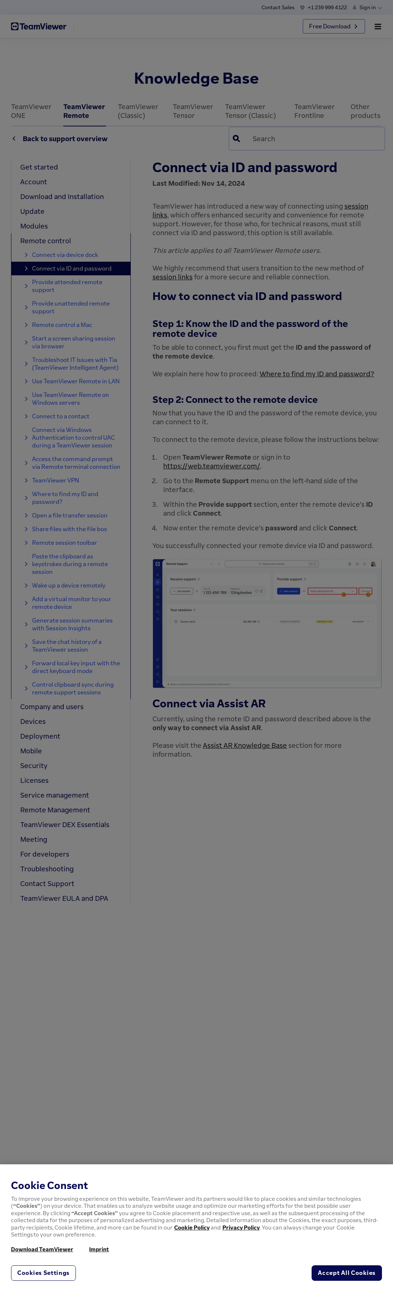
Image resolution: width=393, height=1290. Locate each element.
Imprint (99, 1249)
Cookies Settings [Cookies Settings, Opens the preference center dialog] (43, 1273)
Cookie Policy (192, 1227)
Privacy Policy (241, 1227)
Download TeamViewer (42, 1249)
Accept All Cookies (347, 1273)
